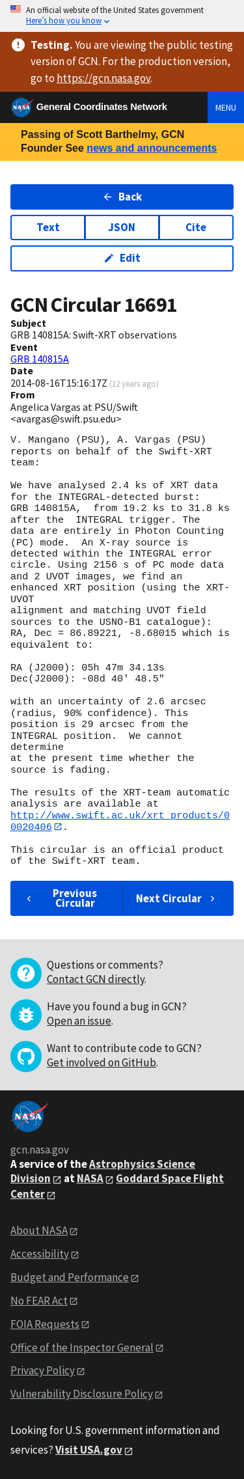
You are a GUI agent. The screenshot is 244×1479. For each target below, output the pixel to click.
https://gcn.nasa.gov (103, 78)
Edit (122, 258)
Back (122, 196)
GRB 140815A (39, 358)
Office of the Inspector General (82, 1347)
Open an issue (79, 1021)
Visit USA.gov (88, 1450)
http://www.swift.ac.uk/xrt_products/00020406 (120, 821)
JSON (121, 227)
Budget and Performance (69, 1277)
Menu (225, 107)
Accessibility (39, 1254)
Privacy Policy (42, 1371)
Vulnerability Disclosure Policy (81, 1394)
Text (48, 227)
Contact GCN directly (95, 980)
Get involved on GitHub (101, 1063)
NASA (90, 1179)
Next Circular (177, 898)
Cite (195, 227)
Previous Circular (60, 898)
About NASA (39, 1231)
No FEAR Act (39, 1300)
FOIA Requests (44, 1324)
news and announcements (152, 148)
